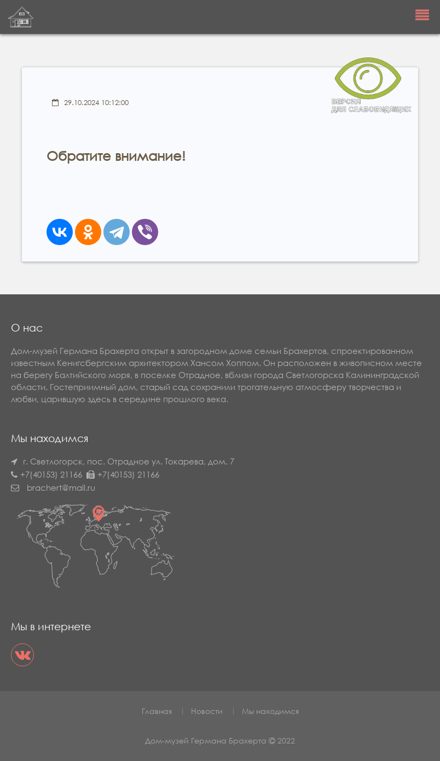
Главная (157, 711)
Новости (207, 711)
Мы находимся (270, 711)
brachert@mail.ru (61, 487)
